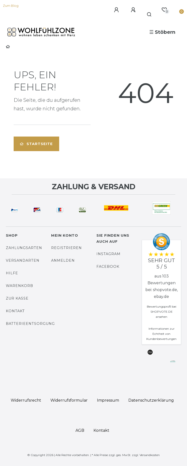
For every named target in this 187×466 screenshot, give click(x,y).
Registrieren (66, 248)
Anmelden (63, 260)
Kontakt (15, 311)
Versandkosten (150, 455)
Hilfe (12, 273)
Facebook (107, 266)
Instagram (108, 254)
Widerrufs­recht (26, 400)
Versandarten (22, 260)
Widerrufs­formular (69, 400)
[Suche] (149, 14)
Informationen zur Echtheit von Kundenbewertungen (161, 334)
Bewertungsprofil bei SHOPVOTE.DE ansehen (161, 312)
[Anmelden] (117, 10)
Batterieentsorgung (30, 323)
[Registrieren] (134, 10)
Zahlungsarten (24, 248)
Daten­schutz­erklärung (151, 400)
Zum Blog (11, 6)
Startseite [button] (36, 144)
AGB (79, 430)
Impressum (108, 400)
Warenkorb (19, 286)
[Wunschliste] (164, 10)
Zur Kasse (17, 298)
